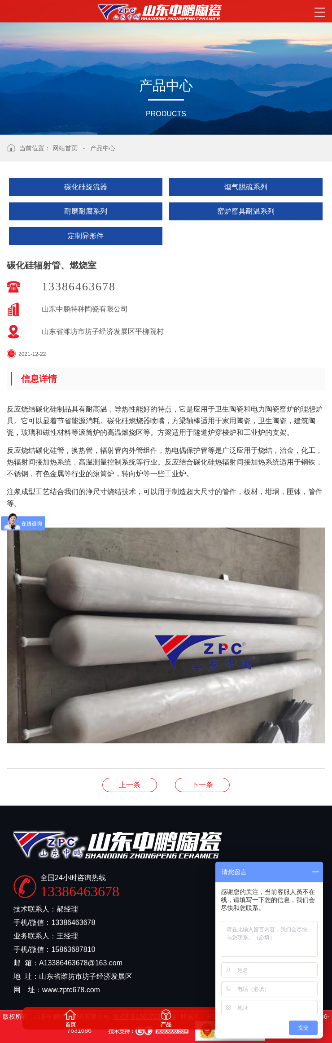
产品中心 (102, 148)
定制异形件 (86, 236)
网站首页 (65, 148)
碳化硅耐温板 (202, 785)
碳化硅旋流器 (85, 187)
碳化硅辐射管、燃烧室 (129, 785)
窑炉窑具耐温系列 (246, 211)
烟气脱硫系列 (245, 187)
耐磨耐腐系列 (85, 211)
